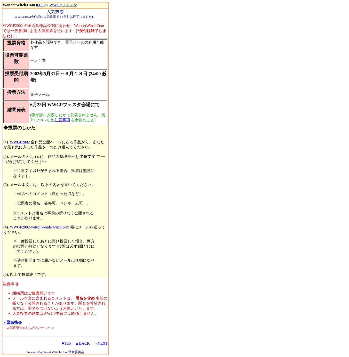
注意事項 (62, 120)
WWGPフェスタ (63, 5)
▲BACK (82, 343)
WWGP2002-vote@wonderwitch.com (39, 227)
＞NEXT (101, 343)
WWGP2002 (20, 142)
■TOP (41, 5)
